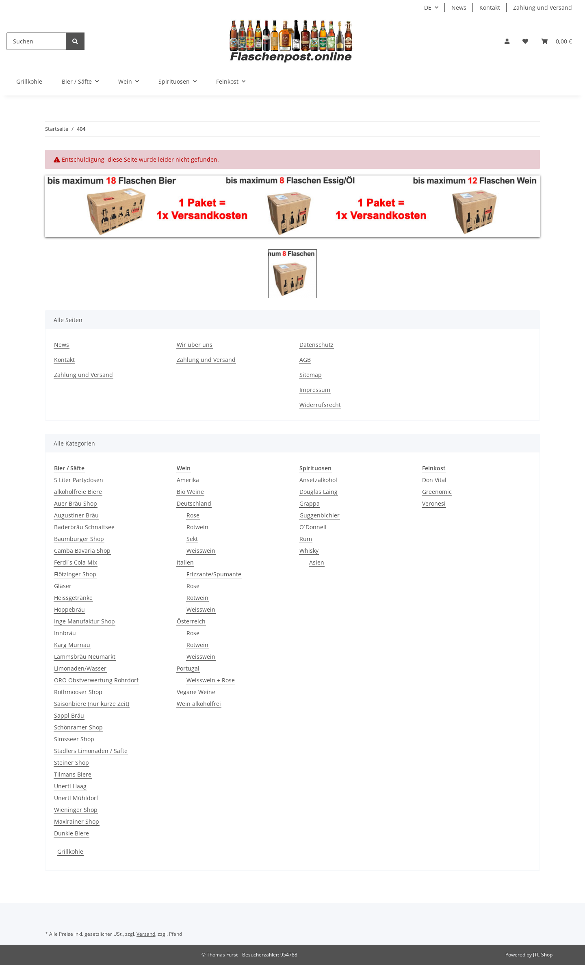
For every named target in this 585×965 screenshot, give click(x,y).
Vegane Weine (196, 692)
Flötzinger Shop (75, 574)
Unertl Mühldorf (76, 798)
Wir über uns (194, 344)
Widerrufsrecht (320, 405)
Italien (185, 562)
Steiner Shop (71, 762)
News (458, 7)
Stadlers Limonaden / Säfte (91, 751)
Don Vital (434, 480)
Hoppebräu (69, 609)
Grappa (309, 503)
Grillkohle (70, 851)
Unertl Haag (70, 786)
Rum (305, 539)
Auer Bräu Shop (75, 503)
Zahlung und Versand (542, 7)
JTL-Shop (542, 954)
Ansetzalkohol (318, 480)
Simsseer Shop (74, 739)
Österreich (191, 621)
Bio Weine (190, 491)
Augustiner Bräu (76, 515)
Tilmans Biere (72, 774)
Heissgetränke (73, 598)
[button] (507, 41)
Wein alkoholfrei (199, 704)
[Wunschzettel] (525, 41)
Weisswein (200, 550)
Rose (192, 515)
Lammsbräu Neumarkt (84, 656)
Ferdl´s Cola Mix (75, 562)
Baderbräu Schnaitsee (84, 527)
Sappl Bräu (69, 715)
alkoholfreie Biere (78, 491)
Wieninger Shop (76, 810)
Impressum (314, 390)
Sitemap (310, 375)
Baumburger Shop (79, 539)
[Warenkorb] (556, 41)
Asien (316, 562)
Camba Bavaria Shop (82, 550)
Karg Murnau (72, 645)
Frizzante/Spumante (213, 574)
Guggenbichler (319, 515)
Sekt (192, 539)
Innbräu (65, 633)
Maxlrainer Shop (76, 821)
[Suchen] (36, 41)
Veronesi (434, 503)
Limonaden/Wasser (80, 668)
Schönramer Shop (78, 727)
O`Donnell (313, 527)
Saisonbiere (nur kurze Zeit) (91, 704)
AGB (305, 359)
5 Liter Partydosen (78, 480)
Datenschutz (316, 344)
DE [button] (427, 7)
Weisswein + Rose (210, 680)
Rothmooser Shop (78, 692)
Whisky (308, 550)
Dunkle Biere (71, 833)
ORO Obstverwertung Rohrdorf (96, 680)
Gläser (63, 586)
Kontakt (489, 7)
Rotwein (197, 527)
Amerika (188, 480)
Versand (145, 933)
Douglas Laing (318, 491)
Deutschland (194, 503)
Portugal (188, 668)
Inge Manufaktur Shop (84, 621)
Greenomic (437, 491)
